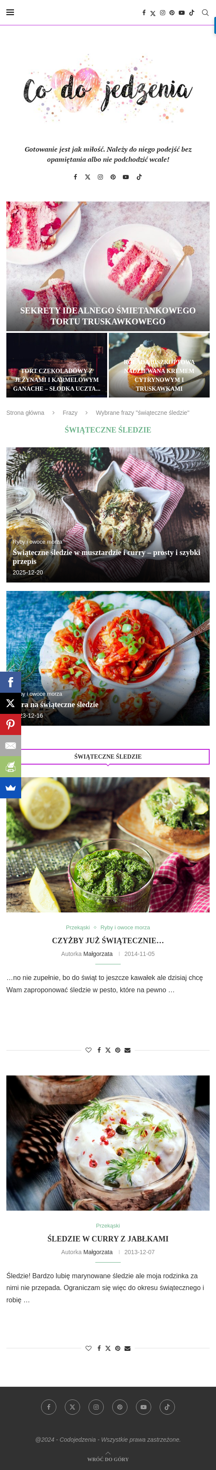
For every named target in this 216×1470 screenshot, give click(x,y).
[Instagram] (162, 12)
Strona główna (25, 412)
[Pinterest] (171, 12)
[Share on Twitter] (108, 1050)
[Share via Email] (127, 1050)
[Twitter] (153, 12)
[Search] (205, 12)
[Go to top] (108, 1458)
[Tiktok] (192, 12)
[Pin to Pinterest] (117, 1050)
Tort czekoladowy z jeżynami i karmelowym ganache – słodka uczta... (56, 380)
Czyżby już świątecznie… (108, 940)
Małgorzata (98, 953)
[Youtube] (182, 12)
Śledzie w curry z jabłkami (108, 1239)
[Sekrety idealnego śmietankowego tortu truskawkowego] (108, 266)
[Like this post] (88, 1050)
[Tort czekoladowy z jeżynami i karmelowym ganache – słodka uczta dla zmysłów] (56, 365)
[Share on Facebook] (99, 1050)
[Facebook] (144, 12)
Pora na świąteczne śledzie (55, 704)
